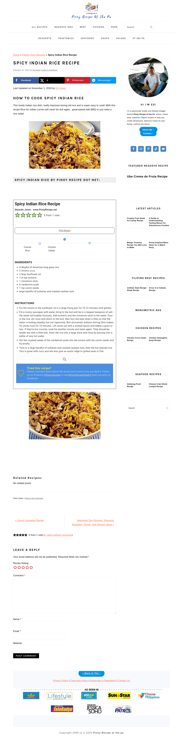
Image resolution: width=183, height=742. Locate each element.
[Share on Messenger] (103, 80)
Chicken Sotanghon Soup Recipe (158, 465)
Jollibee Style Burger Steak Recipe (137, 394)
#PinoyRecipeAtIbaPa (79, 375)
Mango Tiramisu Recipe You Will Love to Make (137, 329)
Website (17, 643)
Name (17, 619)
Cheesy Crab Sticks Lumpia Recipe (158, 532)
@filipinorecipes (52, 375)
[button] (17, 215)
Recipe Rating (20, 563)
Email (17, 631)
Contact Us (124, 680)
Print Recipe (64, 230)
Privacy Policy (60, 680)
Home (16, 55)
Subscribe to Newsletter (103, 680)
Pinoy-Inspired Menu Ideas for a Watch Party (158, 329)
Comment (19, 575)
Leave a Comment (49, 70)
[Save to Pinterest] (77, 80)
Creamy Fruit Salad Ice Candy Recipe (136, 283)
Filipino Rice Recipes (33, 55)
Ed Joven (61, 88)
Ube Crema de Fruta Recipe (147, 219)
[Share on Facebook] (26, 80)
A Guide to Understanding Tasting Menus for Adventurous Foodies (159, 285)
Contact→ (148, 133)
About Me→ (148, 129)
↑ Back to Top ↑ (91, 673)
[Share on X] (52, 80)
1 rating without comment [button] (58, 535)
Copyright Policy (79, 680)
